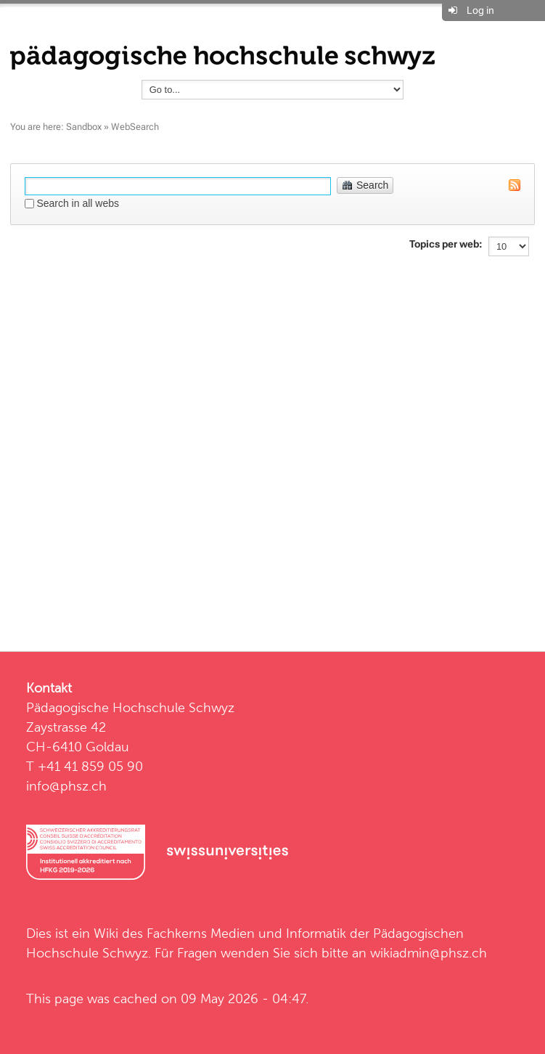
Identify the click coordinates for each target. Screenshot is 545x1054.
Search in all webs (77, 203)
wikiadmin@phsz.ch (428, 952)
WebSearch (135, 126)
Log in (480, 10)
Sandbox (84, 126)
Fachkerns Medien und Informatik (246, 933)
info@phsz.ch (66, 785)
